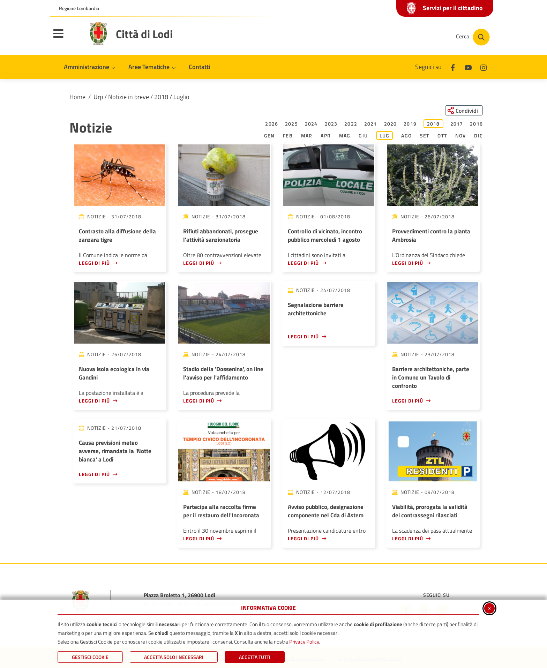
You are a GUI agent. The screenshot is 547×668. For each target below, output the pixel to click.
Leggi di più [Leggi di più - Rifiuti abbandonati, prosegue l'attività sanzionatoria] (198, 263)
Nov (460, 136)
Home (77, 97)
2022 (350, 124)
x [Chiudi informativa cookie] (489, 608)
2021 (370, 124)
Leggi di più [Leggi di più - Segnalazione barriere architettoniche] (303, 336)
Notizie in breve (128, 97)
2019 (410, 124)
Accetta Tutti (254, 657)
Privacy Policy (304, 642)
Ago (406, 136)
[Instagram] (483, 67)
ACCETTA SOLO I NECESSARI (173, 657)
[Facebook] (453, 67)
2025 (291, 124)
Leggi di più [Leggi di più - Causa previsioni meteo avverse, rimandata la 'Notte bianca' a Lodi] (94, 474)
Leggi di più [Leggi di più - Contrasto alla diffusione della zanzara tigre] (94, 263)
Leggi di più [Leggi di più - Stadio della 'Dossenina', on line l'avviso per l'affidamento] (198, 400)
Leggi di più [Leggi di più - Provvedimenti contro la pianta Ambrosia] (407, 263)
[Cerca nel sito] (473, 37)
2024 (311, 124)
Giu (363, 136)
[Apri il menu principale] (67, 38)
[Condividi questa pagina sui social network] (463, 110)
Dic (478, 136)
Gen (269, 136)
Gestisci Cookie (90, 657)
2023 (331, 124)
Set (424, 136)
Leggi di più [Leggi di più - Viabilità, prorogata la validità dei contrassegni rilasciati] (407, 538)
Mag (345, 136)
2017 (456, 124)
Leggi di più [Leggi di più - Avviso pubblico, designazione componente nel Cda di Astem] (303, 538)
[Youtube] (468, 67)
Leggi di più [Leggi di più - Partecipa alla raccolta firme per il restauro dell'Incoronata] (198, 538)
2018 (161, 97)
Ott (442, 136)
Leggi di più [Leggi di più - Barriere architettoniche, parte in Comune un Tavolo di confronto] (407, 400)
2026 (271, 124)
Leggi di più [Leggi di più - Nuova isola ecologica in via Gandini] (94, 400)
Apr (326, 136)
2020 (390, 124)
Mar (307, 136)
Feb (288, 136)
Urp (98, 97)
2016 (476, 124)
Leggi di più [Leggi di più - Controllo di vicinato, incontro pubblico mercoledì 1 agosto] (303, 263)
